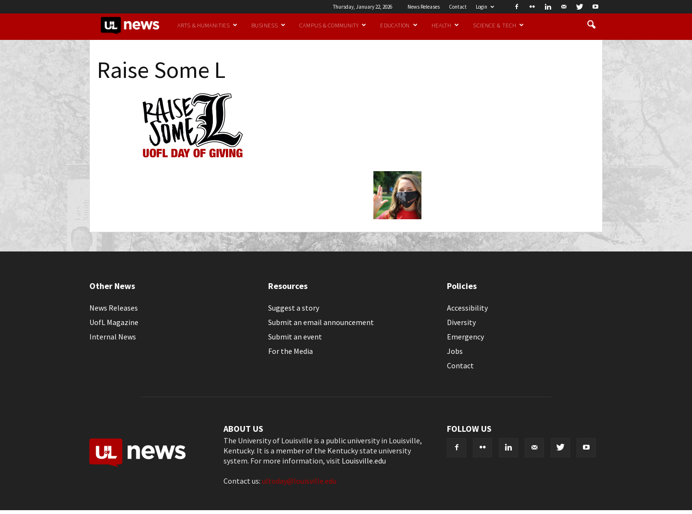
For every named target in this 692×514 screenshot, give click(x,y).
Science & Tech (498, 25)
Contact (458, 6)
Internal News (112, 336)
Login (485, 6)
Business (268, 25)
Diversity (461, 322)
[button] (591, 25)
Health (445, 25)
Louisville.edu (364, 460)
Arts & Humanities (207, 25)
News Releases (424, 6)
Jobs (455, 351)
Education (398, 25)
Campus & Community (332, 25)
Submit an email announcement (321, 322)
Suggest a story (293, 308)
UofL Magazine (113, 322)
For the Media (290, 351)
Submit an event (295, 336)
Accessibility (467, 308)
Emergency (465, 336)
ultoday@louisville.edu (299, 481)
